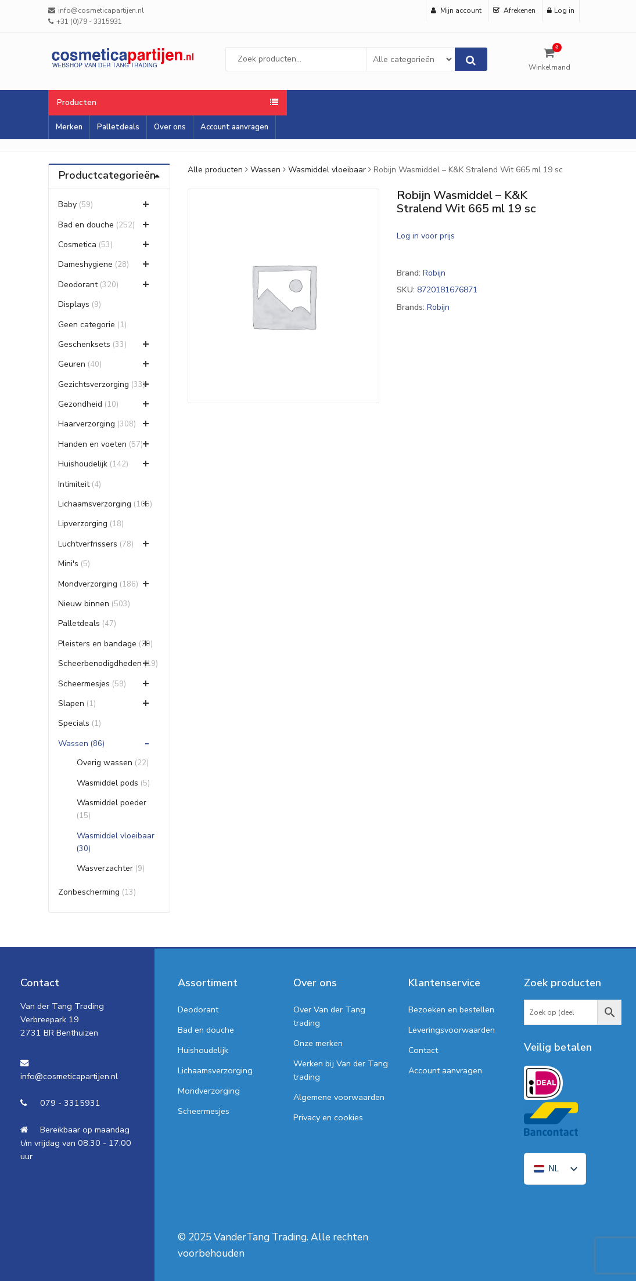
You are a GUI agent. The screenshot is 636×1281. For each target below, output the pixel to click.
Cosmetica (77, 244)
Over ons (170, 127)
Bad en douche (86, 224)
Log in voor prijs (426, 235)
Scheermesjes (84, 683)
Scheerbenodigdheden (100, 663)
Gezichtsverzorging (93, 384)
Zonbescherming (89, 892)
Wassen (265, 169)
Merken (69, 127)
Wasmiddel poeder (111, 802)
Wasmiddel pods (107, 782)
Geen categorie (86, 324)
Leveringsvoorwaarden (451, 1030)
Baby (67, 204)
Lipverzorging (82, 523)
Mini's (68, 563)
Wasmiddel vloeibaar (327, 169)
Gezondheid (80, 404)
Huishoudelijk (82, 463)
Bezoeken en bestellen (451, 1009)
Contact (423, 1050)
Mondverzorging (87, 583)
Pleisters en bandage (97, 643)
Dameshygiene (85, 264)
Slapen (71, 703)
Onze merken (318, 1043)
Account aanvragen (234, 127)
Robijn (434, 272)
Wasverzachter (105, 868)
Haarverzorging (86, 423)
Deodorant (78, 284)
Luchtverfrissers (87, 543)
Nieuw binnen (83, 603)
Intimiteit (73, 484)
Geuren (71, 364)
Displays (73, 304)
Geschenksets (84, 344)
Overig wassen (104, 762)
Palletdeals (118, 127)
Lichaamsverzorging (94, 503)
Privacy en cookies (328, 1117)
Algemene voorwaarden (339, 1097)
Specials (73, 723)
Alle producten (215, 169)
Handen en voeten (92, 444)
